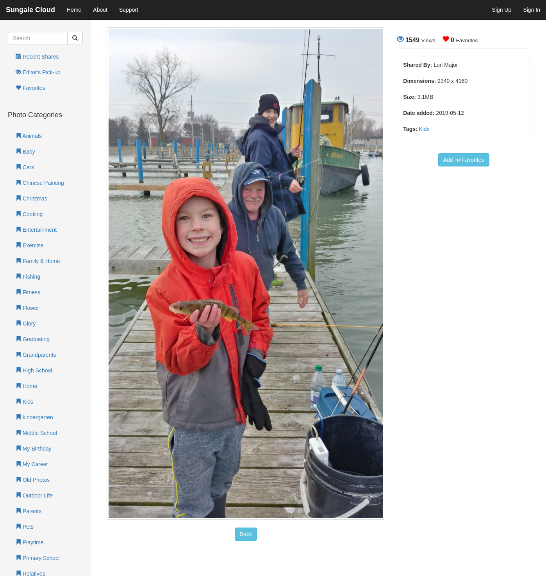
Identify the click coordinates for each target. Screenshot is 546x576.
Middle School (36, 433)
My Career (32, 464)
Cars (25, 167)
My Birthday (34, 448)
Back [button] (246, 534)
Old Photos (33, 480)
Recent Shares (37, 57)
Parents (28, 511)
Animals (29, 136)
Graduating (33, 339)
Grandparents (36, 355)
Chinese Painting (40, 183)
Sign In (531, 10)
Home (74, 10)
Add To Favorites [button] (463, 160)
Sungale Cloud (30, 10)
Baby (25, 151)
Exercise (30, 245)
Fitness (28, 292)
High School (34, 370)
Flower (27, 308)
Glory (26, 323)
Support (128, 10)
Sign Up (502, 10)
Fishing (28, 277)
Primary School (38, 558)
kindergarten (34, 417)
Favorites (30, 88)
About (100, 10)
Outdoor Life (34, 495)
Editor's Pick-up (38, 72)
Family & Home (38, 261)
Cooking (29, 214)
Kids (24, 402)
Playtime (30, 542)
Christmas (31, 198)
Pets (25, 527)
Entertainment (36, 230)
